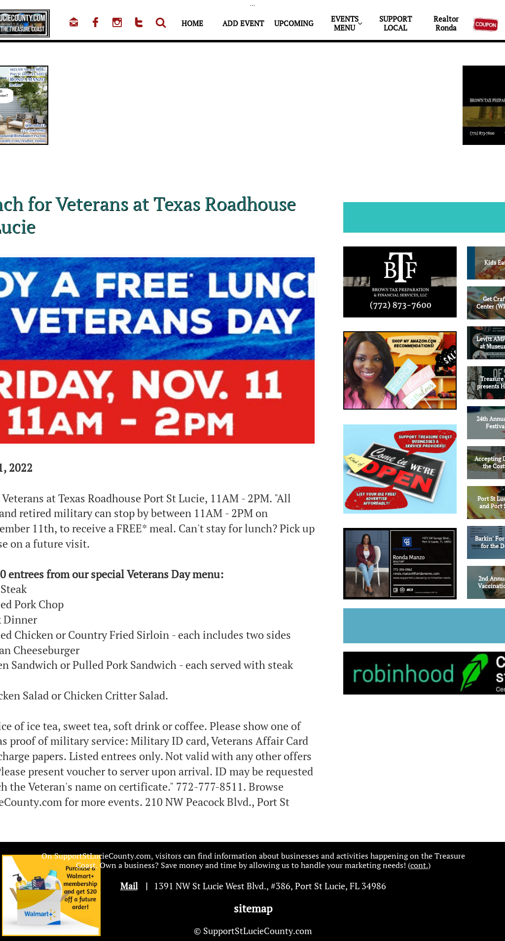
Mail (129, 886)
